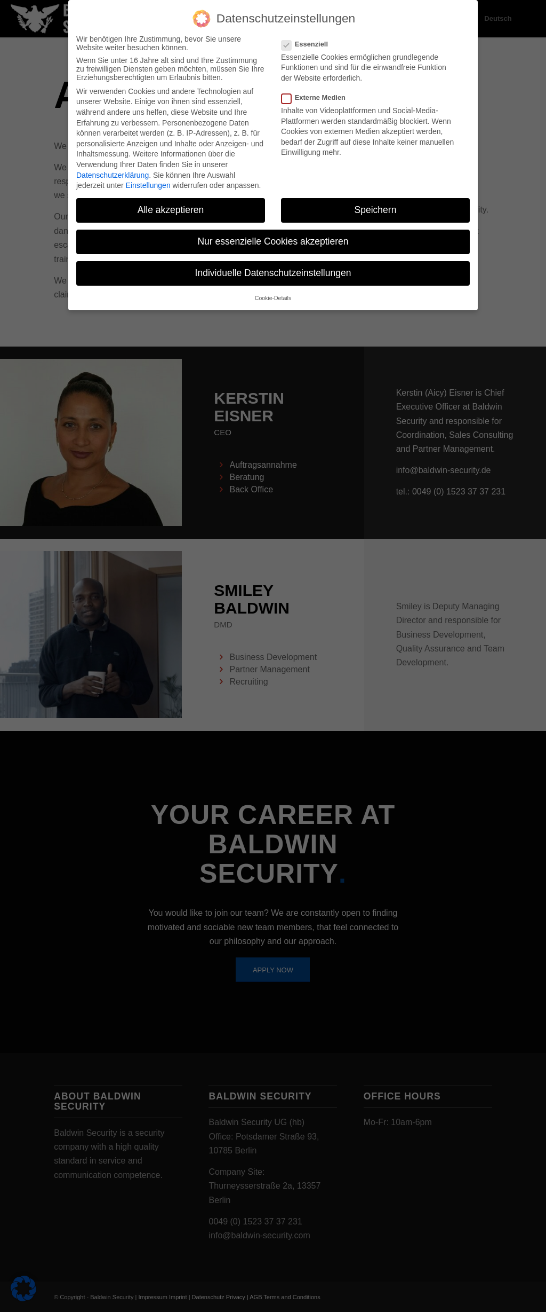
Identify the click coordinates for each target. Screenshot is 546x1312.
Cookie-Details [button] (273, 290)
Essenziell (309, 37)
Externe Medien (318, 90)
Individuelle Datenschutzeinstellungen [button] (273, 265)
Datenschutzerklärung (112, 167)
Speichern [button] (376, 202)
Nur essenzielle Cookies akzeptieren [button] (272, 234)
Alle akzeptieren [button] (171, 202)
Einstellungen (148, 178)
